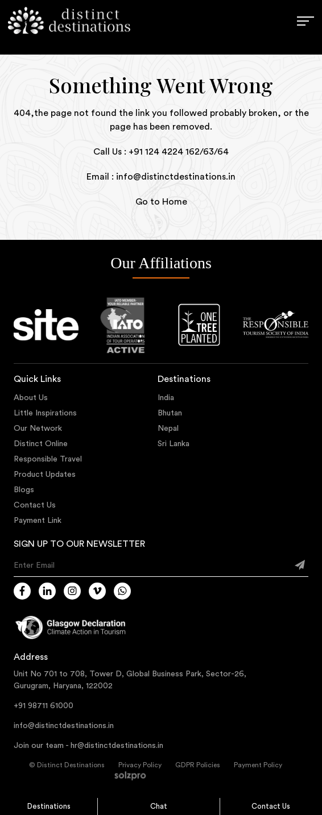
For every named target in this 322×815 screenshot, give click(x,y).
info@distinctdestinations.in (64, 726)
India (166, 398)
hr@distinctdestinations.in (117, 746)
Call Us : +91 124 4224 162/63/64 (161, 151)
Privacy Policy (140, 765)
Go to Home (161, 201)
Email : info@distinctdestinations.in (161, 176)
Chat (158, 806)
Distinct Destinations (71, 765)
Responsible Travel (48, 459)
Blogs (24, 490)
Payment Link (37, 521)
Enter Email (34, 565)
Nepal (168, 429)
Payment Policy (258, 765)
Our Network (38, 429)
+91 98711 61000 (43, 706)
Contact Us (270, 806)
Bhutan (170, 413)
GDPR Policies (197, 765)
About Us (31, 398)
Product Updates (45, 475)
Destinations (49, 806)
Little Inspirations (45, 413)
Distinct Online (41, 444)
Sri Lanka (173, 444)
